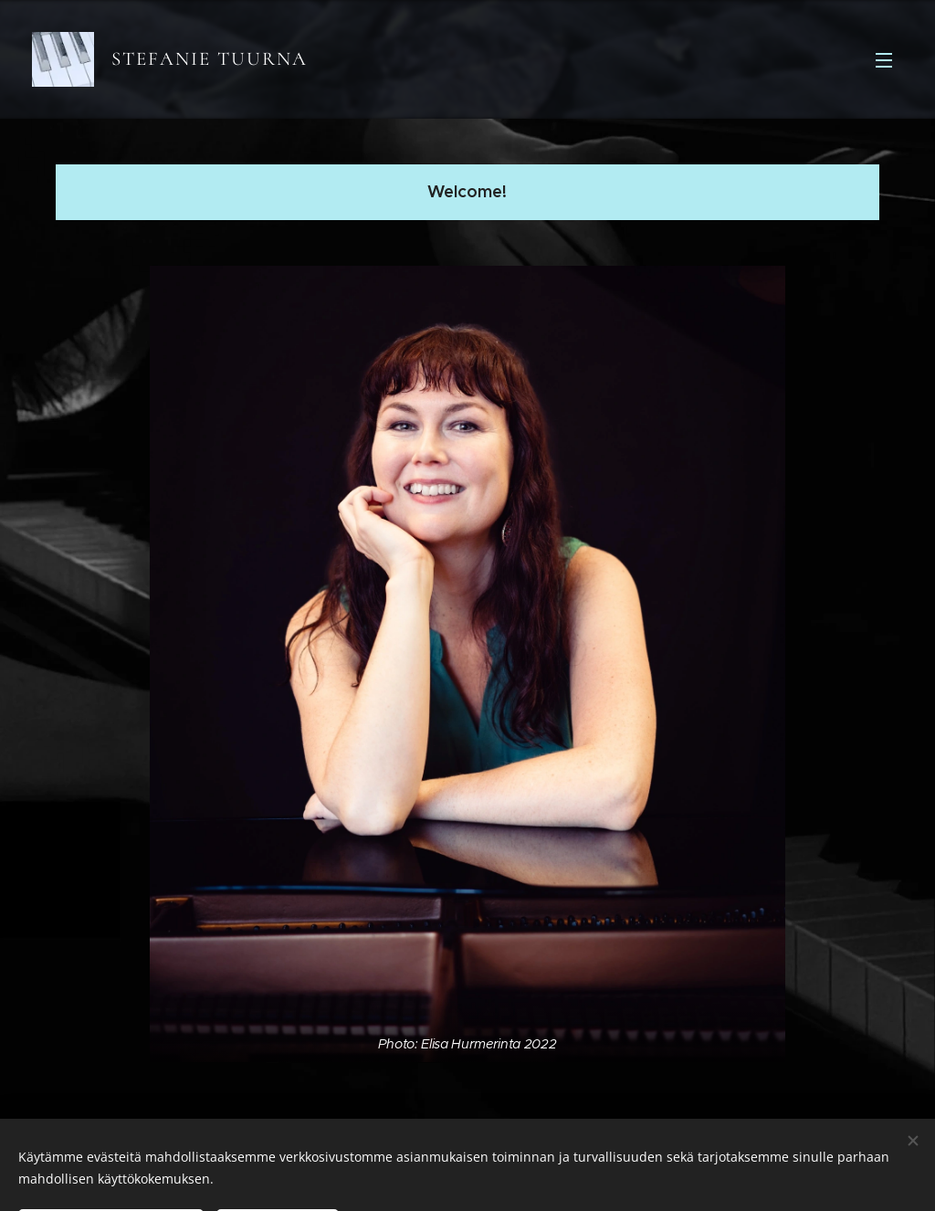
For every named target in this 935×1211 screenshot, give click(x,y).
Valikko (884, 60)
